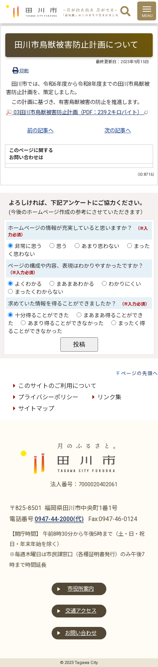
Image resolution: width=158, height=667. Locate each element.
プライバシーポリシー (44, 397)
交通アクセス (81, 611)
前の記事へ (40, 130)
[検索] (125, 12)
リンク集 (105, 397)
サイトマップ (32, 408)
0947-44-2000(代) (59, 519)
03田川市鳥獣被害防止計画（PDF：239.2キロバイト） (77, 112)
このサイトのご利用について (54, 385)
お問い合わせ (81, 633)
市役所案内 (80, 589)
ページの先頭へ (139, 373)
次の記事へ (117, 130)
